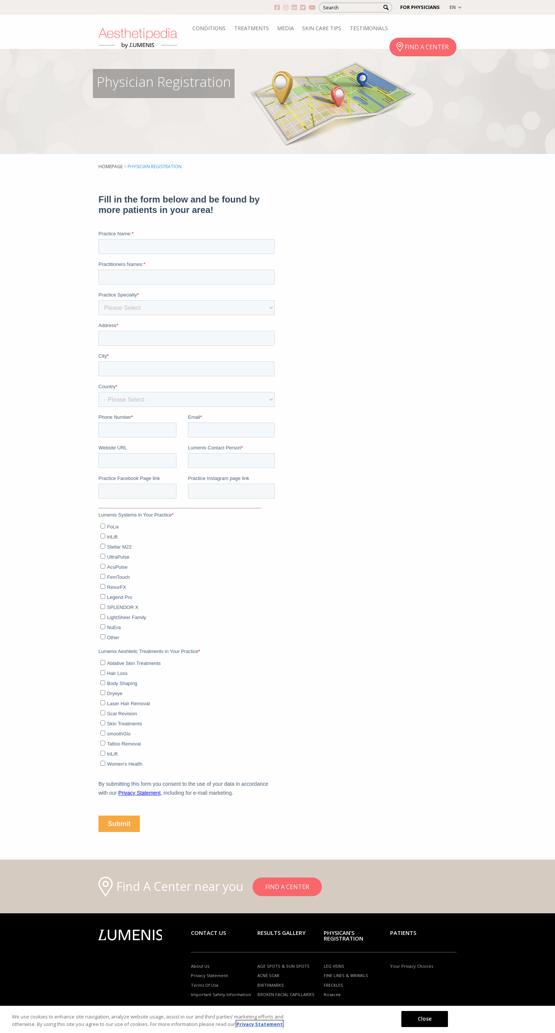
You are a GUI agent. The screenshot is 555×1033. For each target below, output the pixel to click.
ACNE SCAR (268, 975)
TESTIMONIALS (369, 28)
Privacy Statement (209, 975)
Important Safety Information (221, 994)
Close (425, 1018)
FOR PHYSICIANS (420, 7)
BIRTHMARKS (270, 985)
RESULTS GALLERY (281, 932)
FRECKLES (333, 985)
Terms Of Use (205, 985)
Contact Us (208, 932)
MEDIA (285, 28)
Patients (403, 932)
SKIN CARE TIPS (321, 28)
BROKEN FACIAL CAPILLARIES (285, 994)
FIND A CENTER (427, 47)
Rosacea (332, 994)
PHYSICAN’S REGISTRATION (343, 935)
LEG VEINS (334, 966)
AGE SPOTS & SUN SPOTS (283, 966)
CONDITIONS (209, 28)
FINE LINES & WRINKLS (346, 975)
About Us (200, 966)
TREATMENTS (251, 28)
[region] (277, 1019)
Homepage (110, 166)
